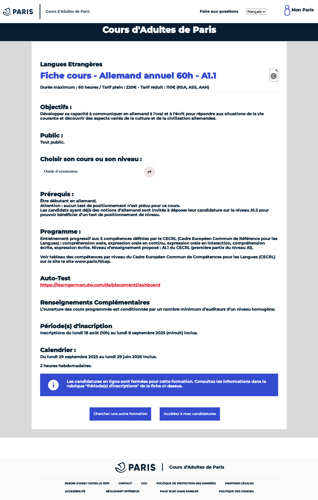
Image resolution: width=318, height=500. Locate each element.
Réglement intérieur (122, 491)
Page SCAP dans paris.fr (179, 491)
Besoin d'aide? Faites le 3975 (87, 483)
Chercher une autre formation (120, 414)
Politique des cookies (236, 491)
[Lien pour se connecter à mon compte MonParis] (299, 11)
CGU (144, 483)
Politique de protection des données (186, 483)
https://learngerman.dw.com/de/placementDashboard (100, 285)
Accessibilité (75, 491)
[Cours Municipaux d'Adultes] (47, 11)
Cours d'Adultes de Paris (196, 467)
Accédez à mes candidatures (190, 414)
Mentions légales (239, 483)
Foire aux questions (219, 11)
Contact (125, 483)
